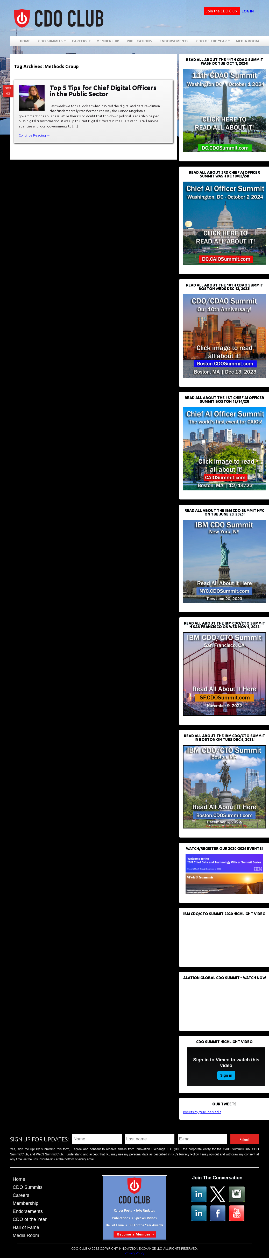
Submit (245, 1139)
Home (25, 41)
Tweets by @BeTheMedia (202, 1112)
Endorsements (174, 41)
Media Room (247, 41)
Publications (139, 41)
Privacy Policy (189, 1154)
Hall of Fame (26, 1227)
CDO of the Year (211, 42)
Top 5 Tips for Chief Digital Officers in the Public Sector (103, 90)
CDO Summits (50, 42)
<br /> (221, 938)
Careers (79, 42)
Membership (107, 41)
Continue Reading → (34, 135)
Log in (248, 11)
